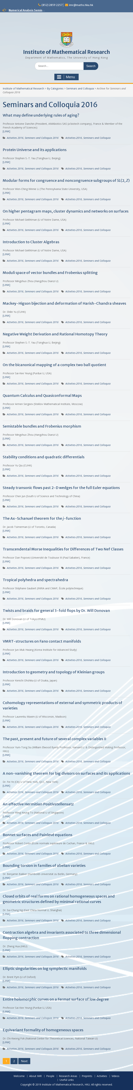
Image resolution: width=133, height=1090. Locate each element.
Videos (115, 1076)
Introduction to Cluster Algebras (31, 242)
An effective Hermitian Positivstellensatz (38, 804)
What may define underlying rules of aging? (41, 115)
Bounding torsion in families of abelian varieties (44, 865)
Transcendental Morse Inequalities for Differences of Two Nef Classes (63, 549)
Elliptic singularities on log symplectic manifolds (45, 968)
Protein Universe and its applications (34, 149)
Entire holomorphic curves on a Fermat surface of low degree (56, 999)
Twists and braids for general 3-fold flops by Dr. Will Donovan (56, 610)
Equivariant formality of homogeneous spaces (43, 1030)
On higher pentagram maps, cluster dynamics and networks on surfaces (65, 211)
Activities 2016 (15, 138)
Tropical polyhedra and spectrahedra (35, 580)
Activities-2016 (73, 138)
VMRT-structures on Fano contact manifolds (42, 641)
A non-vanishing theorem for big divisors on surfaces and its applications (66, 773)
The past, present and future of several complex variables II (54, 739)
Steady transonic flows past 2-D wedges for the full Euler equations (61, 487)
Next (24, 1061)
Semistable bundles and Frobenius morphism (42, 426)
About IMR (35, 1076)
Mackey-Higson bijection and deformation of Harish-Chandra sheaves (64, 303)
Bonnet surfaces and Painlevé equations (37, 834)
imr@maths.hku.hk (81, 5)
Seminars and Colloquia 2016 (42, 138)
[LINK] (6, 131)
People (50, 1076)
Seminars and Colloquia (80, 88)
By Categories (55, 88)
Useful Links (67, 1080)
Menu (66, 77)
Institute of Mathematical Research (66, 52)
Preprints (87, 1076)
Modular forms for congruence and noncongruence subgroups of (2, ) (66, 180)
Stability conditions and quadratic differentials (43, 457)
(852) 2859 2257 (52, 5)
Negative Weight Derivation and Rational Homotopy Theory (55, 334)
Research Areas (68, 1076)
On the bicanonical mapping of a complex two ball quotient (54, 364)
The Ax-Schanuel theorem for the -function (42, 518)
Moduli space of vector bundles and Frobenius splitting (50, 272)
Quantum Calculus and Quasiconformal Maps (42, 395)
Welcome (19, 1076)
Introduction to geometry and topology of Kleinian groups (54, 672)
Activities (102, 1076)
